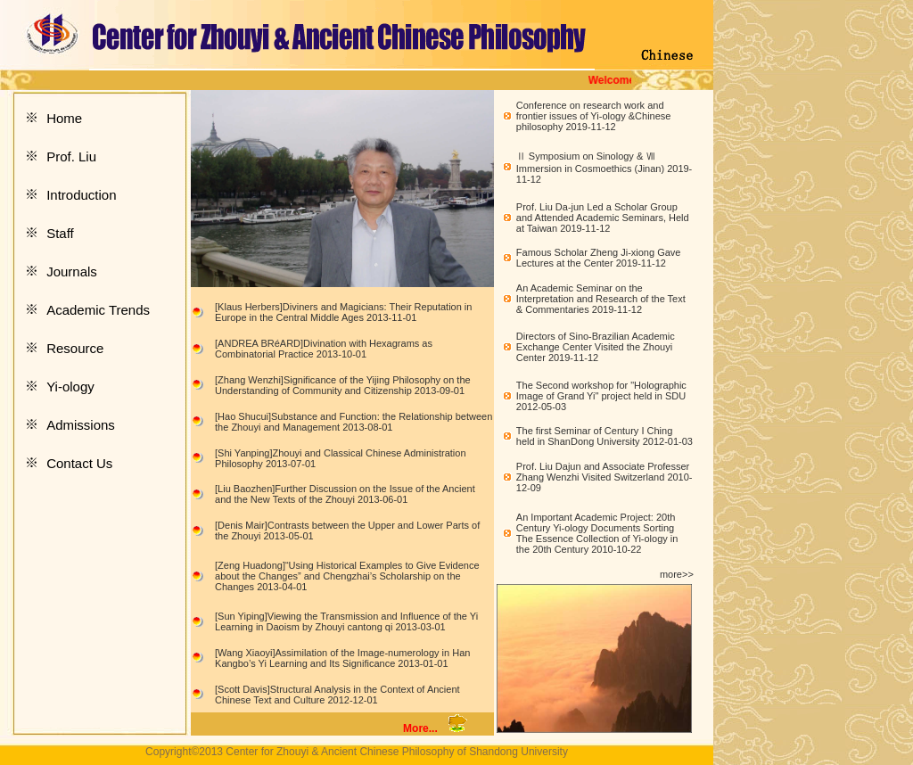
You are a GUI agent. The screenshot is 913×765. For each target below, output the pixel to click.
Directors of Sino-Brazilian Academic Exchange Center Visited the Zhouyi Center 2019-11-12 (595, 347)
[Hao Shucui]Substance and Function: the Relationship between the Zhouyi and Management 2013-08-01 (353, 421)
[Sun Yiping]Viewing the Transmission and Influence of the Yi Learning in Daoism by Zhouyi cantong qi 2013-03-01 (346, 621)
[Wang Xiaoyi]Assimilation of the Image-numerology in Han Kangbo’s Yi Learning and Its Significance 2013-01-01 (342, 658)
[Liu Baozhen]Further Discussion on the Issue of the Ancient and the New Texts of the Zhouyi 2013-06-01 (345, 494)
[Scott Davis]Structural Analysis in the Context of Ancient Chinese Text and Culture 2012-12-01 (337, 694)
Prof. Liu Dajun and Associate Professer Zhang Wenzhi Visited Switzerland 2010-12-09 (604, 477)
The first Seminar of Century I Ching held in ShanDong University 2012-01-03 (604, 436)
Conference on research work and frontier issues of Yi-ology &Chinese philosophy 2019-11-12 (593, 116)
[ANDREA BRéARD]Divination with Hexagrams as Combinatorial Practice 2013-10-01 (323, 348)
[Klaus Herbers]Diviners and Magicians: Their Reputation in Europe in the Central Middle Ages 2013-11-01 (343, 312)
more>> (677, 574)
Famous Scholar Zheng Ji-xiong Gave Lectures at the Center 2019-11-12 (598, 257)
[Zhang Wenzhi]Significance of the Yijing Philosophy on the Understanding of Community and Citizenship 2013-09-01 (343, 385)
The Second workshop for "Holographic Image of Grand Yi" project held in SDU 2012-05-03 (601, 396)
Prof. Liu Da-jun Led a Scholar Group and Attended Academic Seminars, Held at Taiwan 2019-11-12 (602, 218)
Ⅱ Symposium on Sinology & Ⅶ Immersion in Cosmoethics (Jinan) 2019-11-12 (604, 168)
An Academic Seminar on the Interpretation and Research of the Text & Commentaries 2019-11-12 (601, 299)
